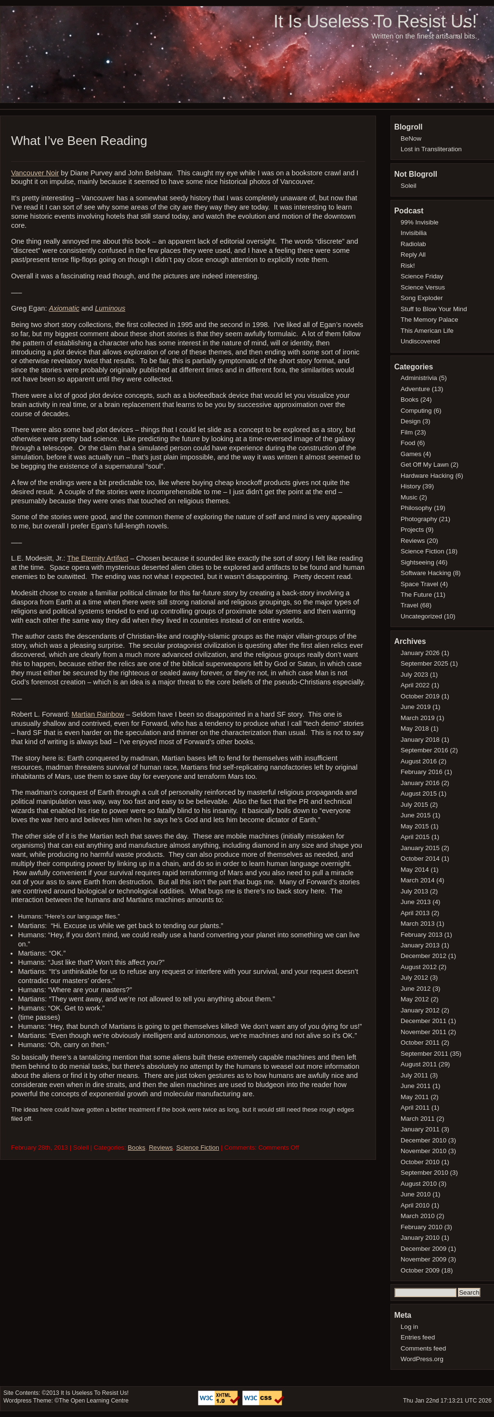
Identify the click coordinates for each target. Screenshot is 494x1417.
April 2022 (415, 685)
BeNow (411, 138)
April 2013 (415, 913)
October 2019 (420, 696)
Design (411, 421)
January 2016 (420, 783)
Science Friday (422, 276)
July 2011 (414, 1075)
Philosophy (416, 508)
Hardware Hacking (427, 475)
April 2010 (415, 1205)
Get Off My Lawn (425, 464)
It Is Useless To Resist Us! (375, 21)
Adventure (415, 389)
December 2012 (423, 955)
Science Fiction (197, 1147)
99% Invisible (420, 222)
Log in (409, 1326)
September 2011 (424, 1053)
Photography (419, 519)
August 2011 (419, 1064)
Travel (409, 605)
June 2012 (415, 988)
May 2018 (415, 728)
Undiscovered (420, 341)
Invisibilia (414, 232)
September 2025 (424, 663)
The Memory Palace (429, 319)
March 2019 (418, 718)
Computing (416, 410)
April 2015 (415, 836)
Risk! (408, 265)
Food (408, 442)
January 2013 (420, 945)
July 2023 (414, 674)
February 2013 (421, 934)
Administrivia (419, 377)
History (411, 486)
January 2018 (420, 739)
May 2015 (415, 826)
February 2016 (421, 771)
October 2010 (420, 1162)
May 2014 (415, 869)
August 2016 (419, 761)
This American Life (427, 330)
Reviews (161, 1147)
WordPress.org (422, 1359)
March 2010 (418, 1216)
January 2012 (420, 1010)
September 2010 (424, 1172)
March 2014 (418, 880)
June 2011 (415, 1085)
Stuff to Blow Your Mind (434, 309)
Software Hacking (426, 573)
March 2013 (418, 923)
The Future (416, 594)
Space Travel (419, 584)
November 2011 (423, 1032)
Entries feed (418, 1337)
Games (411, 454)
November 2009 (423, 1259)
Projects (412, 529)
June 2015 (415, 815)
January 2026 (420, 652)
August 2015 (419, 793)
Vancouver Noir (35, 173)
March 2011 (418, 1118)
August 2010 (419, 1183)
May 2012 (415, 999)
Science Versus (423, 287)
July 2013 (414, 891)
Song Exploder (422, 298)
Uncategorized (421, 616)
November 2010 (423, 1151)
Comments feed (423, 1348)
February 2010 (421, 1227)
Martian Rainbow (97, 714)
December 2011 (423, 1020)
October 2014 (420, 858)
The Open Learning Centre (94, 1400)
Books (136, 1147)
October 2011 (420, 1042)
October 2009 (420, 1270)
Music (409, 497)
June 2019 (415, 706)
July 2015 (414, 804)
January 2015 (420, 848)
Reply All (413, 254)
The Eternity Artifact (97, 558)
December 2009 (423, 1248)
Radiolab (413, 244)
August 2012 (419, 967)
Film (407, 432)
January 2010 (420, 1237)
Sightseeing (417, 562)
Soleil (408, 185)
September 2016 (424, 750)
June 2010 (415, 1194)
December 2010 (423, 1140)
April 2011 (415, 1107)
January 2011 (420, 1129)
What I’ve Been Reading (79, 140)
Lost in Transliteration (431, 149)
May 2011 (415, 1097)
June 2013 (415, 901)
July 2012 (414, 977)
